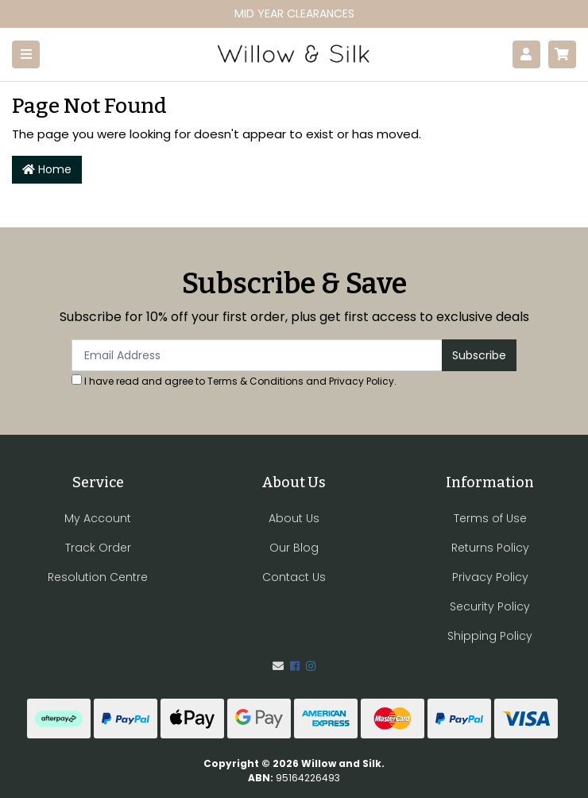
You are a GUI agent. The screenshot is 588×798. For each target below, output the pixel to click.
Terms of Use (490, 518)
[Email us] (278, 666)
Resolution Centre (98, 577)
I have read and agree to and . (234, 381)
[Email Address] (257, 355)
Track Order (98, 548)
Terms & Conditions (255, 381)
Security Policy (490, 606)
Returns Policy (490, 548)
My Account (97, 518)
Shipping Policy (489, 636)
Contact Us (294, 577)
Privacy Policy (361, 381)
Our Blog (294, 548)
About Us (294, 518)
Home (47, 169)
